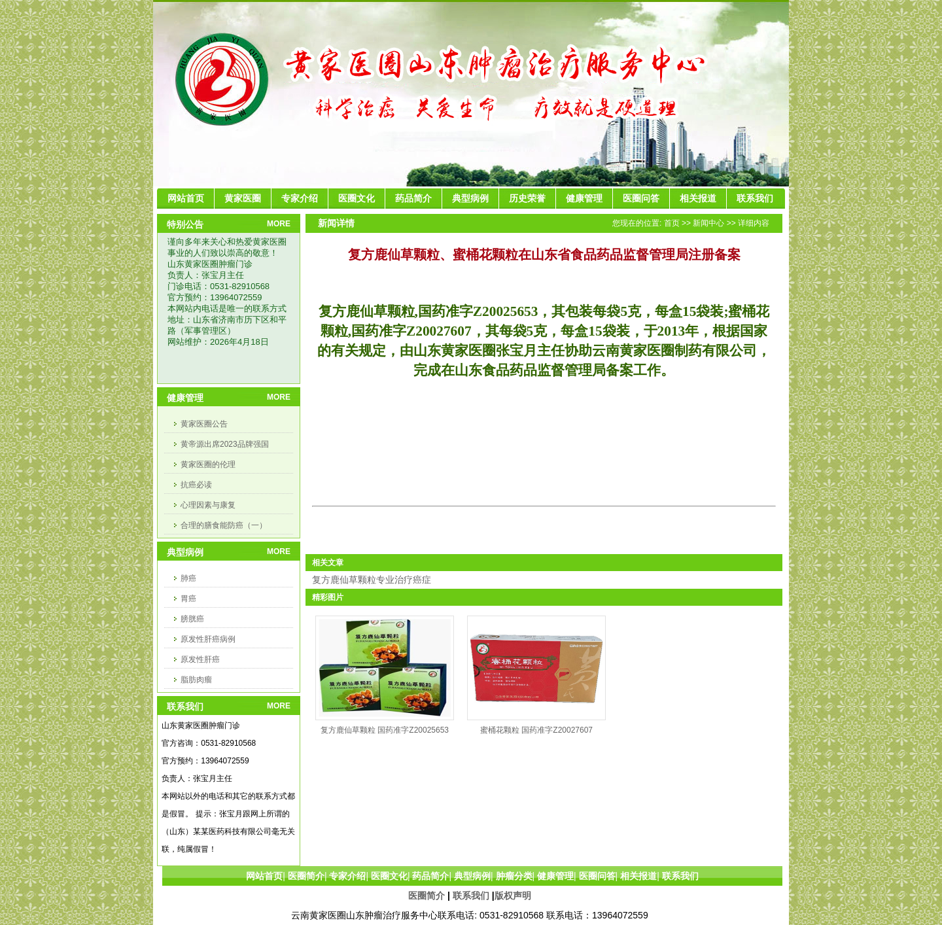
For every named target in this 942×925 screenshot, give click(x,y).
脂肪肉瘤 (196, 679)
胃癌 (188, 598)
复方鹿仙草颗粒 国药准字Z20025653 (385, 730)
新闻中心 (708, 223)
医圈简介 (426, 895)
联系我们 (471, 895)
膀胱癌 (192, 618)
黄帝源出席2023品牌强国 (225, 444)
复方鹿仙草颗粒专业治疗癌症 (371, 579)
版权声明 (513, 895)
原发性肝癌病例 (208, 639)
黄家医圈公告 (204, 423)
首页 (672, 223)
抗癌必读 (196, 484)
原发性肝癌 (200, 659)
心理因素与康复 (208, 505)
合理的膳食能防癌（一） (224, 525)
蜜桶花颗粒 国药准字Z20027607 (536, 730)
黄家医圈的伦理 (208, 464)
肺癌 (188, 578)
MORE (278, 223)
